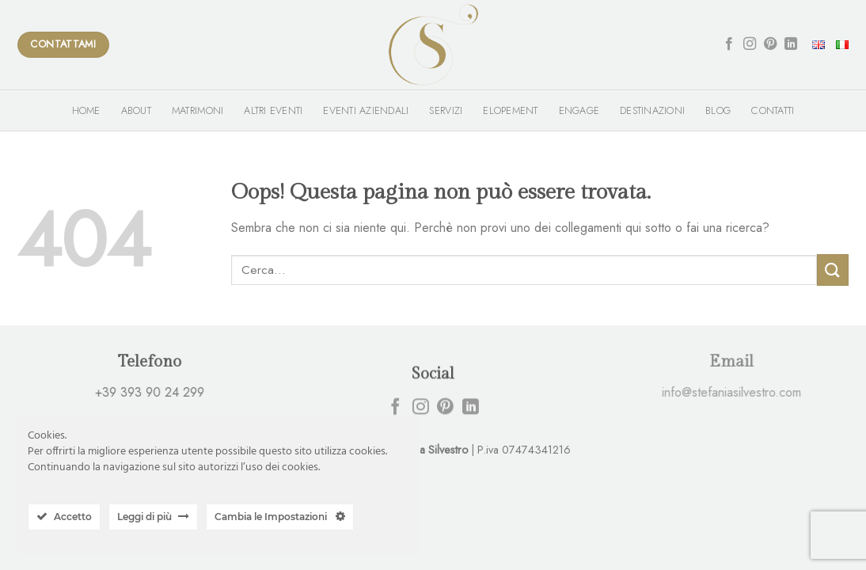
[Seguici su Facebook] (729, 44)
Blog (718, 110)
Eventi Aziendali (365, 110)
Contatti (772, 110)
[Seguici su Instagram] (749, 44)
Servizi (445, 110)
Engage (579, 110)
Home (86, 110)
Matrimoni (197, 110)
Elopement (510, 110)
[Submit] (833, 269)
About (136, 110)
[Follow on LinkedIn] (790, 44)
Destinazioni (652, 110)
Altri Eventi (273, 110)
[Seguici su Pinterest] (770, 44)
